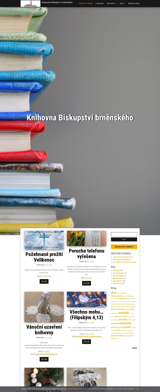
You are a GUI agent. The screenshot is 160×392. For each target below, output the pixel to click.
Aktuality (89, 278)
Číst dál (44, 281)
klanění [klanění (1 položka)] (123, 306)
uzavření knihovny (51, 354)
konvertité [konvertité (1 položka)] (132, 306)
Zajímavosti (117, 283)
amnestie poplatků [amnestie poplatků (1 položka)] (122, 293)
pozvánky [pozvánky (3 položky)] (123, 319)
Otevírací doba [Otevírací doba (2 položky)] (121, 316)
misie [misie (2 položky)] (132, 309)
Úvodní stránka (86, 3)
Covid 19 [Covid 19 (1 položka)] (116, 301)
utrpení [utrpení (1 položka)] (126, 333)
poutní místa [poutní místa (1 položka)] (114, 320)
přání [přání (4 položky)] (128, 327)
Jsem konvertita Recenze (123, 257)
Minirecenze (89, 334)
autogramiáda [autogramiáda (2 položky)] (116, 296)
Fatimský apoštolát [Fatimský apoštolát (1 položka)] (129, 304)
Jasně (137, 389)
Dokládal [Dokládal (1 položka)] (113, 304)
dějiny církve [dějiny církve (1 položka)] (120, 304)
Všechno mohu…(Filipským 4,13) (86, 314)
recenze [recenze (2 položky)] (117, 330)
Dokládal (79, 336)
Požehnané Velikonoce (122, 260)
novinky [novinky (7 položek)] (124, 313)
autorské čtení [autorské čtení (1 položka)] (126, 296)
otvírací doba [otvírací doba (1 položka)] (131, 316)
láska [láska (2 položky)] (113, 309)
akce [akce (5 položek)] (113, 292)
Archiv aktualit (118, 273)
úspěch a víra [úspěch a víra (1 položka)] (115, 338)
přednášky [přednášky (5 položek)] (125, 323)
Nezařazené (47, 276)
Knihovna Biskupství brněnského (57, 2)
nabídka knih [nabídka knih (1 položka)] (114, 313)
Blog (122, 3)
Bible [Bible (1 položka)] (117, 298)
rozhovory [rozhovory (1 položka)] (124, 330)
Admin (134, 348)
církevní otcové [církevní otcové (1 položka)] (123, 301)
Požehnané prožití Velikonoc (44, 257)
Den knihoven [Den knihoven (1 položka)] (133, 301)
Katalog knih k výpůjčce (124, 247)
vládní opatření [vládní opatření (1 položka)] (129, 335)
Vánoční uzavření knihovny (44, 329)
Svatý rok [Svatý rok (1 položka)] (120, 333)
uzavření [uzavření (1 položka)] (131, 333)
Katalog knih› (134, 3)
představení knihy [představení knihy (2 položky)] (118, 327)
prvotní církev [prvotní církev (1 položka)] (132, 320)
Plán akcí (100, 3)
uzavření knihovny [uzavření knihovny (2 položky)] (118, 336)
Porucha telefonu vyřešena (86, 253)
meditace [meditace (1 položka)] (127, 309)
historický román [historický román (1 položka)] (116, 306)
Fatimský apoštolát (89, 336)
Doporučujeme (118, 276)
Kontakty (112, 3)
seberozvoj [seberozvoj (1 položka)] (114, 333)
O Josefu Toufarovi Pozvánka (124, 262)
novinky (98, 336)
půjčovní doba (40, 354)
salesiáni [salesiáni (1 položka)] (130, 330)
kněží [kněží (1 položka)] (127, 306)
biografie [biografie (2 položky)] (123, 299)
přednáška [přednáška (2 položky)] (115, 323)
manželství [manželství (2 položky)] (120, 309)
